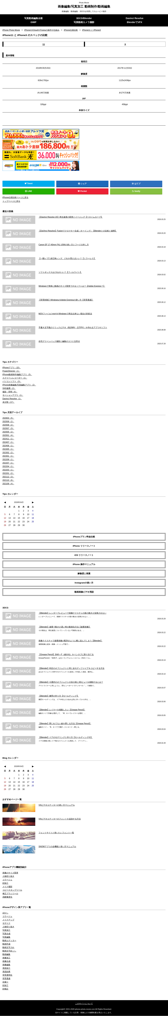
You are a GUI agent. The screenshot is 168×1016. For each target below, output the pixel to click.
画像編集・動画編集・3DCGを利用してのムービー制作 (84, 11)
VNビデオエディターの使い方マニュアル (57, 805)
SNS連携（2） (8, 388)
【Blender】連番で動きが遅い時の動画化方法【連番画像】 (65, 627)
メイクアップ (8, 920)
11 (43, 44)
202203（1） (8, 470)
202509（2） (8, 422)
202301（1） (8, 456)
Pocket (82, 191)
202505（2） (8, 432)
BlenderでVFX (134, 22)
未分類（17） (8, 402)
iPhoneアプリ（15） (11, 368)
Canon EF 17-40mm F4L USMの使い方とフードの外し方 (64, 245)
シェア (82, 184)
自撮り (5, 982)
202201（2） (8, 473)
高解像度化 (7, 897)
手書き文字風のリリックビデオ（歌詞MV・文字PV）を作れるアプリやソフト (73, 328)
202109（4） (8, 484)
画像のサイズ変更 (10, 873)
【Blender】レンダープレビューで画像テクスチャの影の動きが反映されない (72, 613)
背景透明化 (7, 975)
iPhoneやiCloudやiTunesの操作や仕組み (42, 30)
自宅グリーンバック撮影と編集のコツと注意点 (59, 341)
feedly (136, 191)
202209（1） (8, 460)
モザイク (6, 923)
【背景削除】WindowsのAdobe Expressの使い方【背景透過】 (66, 300)
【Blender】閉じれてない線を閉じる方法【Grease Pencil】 (65, 724)
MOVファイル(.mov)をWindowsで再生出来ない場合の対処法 (65, 314)
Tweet (29, 184)
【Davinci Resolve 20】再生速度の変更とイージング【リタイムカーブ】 (71, 217)
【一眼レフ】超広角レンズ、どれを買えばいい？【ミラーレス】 (67, 259)
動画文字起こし (9, 951)
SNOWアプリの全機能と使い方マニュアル (57, 847)
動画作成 (6, 944)
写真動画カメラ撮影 (84, 22)
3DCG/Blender (84, 18)
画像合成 (6, 961)
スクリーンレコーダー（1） (14, 378)
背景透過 (6, 979)
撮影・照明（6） (9, 392)
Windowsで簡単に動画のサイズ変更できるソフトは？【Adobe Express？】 (72, 286)
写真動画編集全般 (33, 18)
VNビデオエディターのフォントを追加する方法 (60, 819)
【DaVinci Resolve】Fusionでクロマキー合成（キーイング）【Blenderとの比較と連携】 (78, 231)
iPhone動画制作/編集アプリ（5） (17, 375)
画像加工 (6, 958)
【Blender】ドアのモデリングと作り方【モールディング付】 (66, 738)
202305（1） (8, 449)
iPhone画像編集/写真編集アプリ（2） (19, 385)
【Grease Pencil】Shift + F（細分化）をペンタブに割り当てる (66, 655)
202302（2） (8, 453)
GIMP (33, 22)
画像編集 (6, 965)
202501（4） (8, 436)
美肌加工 (6, 968)
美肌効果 (6, 972)
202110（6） (8, 480)
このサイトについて (84, 1004)
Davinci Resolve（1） (12, 399)
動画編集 (6, 955)
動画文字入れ (8, 948)
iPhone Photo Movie (11, 30)
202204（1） (8, 467)
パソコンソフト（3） (11, 382)
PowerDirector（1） (11, 371)
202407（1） (8, 442)
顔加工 (5, 883)
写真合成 (6, 934)
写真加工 (6, 930)
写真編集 (6, 937)
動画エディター (9, 941)
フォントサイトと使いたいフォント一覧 (56, 833)
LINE (28, 191)
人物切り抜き (8, 876)
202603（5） (8, 418)
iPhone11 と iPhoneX (92, 30)
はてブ (137, 184)
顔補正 (5, 989)
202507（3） (8, 429)
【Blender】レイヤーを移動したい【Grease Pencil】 (62, 710)
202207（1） (8, 463)
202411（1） (8, 439)
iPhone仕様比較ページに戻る (15, 198)
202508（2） (8, 425)
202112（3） (8, 477)
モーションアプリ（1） (12, 395)
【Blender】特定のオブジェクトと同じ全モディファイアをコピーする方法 (71, 668)
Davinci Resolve (134, 18)
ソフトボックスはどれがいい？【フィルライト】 (60, 272)
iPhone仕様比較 (71, 30)
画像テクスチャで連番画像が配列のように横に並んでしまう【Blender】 (70, 641)
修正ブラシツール (10, 894)
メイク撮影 (7, 887)
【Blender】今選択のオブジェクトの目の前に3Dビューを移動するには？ (71, 682)
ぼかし (5, 913)
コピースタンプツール (12, 890)
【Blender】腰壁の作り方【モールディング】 (59, 696)
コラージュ (7, 880)
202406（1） (8, 446)
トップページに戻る (11, 201)
